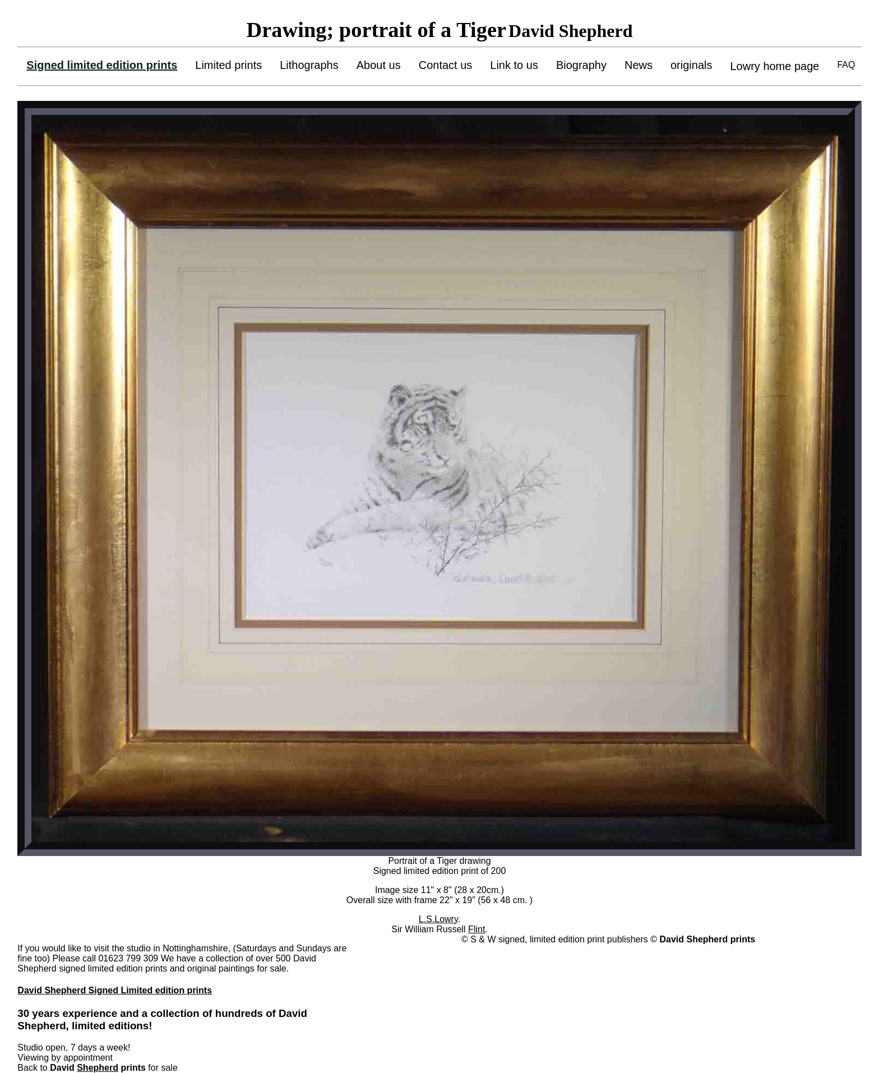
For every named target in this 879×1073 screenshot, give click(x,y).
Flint (476, 929)
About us (379, 65)
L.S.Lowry (438, 919)
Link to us (514, 65)
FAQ (846, 65)
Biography (581, 65)
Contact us (446, 65)
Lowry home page (774, 66)
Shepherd (97, 1067)
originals (691, 65)
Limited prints (228, 65)
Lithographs (309, 65)
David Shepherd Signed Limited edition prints (114, 990)
